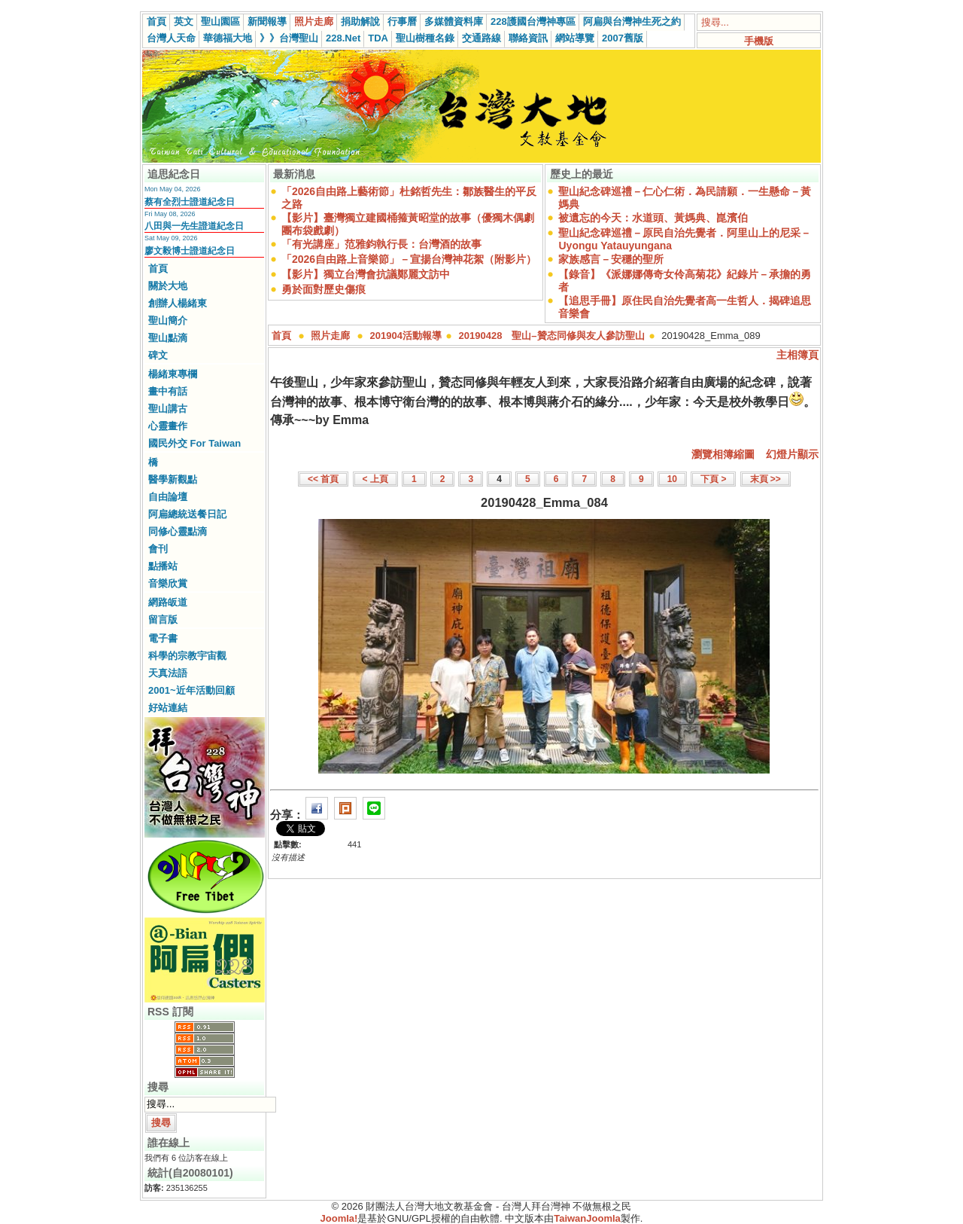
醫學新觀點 (172, 479)
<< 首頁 (323, 479)
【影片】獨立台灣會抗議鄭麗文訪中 (365, 274)
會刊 (158, 548)
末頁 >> (765, 479)
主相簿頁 (797, 355)
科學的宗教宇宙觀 (187, 655)
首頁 (156, 21)
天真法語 (167, 673)
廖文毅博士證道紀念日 (189, 251)
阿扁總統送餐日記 (187, 514)
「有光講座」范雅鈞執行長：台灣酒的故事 (381, 244)
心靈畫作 (167, 426)
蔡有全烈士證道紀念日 (189, 202)
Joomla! (339, 1218)
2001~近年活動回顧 (191, 690)
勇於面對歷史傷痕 (323, 289)
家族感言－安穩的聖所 (611, 259)
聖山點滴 (167, 337)
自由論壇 (167, 496)
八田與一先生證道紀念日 (194, 226)
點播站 (163, 566)
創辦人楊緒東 (177, 303)
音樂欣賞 (167, 583)
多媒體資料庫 (453, 21)
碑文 (158, 355)
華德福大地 (227, 38)
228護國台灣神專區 (533, 21)
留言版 (163, 619)
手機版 (758, 41)
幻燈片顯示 (792, 454)
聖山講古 (167, 408)
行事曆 (402, 21)
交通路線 (481, 38)
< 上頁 (375, 479)
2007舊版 (622, 38)
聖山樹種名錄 (425, 38)
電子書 (163, 638)
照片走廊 (313, 21)
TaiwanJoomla (587, 1218)
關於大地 (167, 286)
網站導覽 (574, 38)
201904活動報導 (406, 335)
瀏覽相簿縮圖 (723, 454)
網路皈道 (167, 602)
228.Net (343, 38)
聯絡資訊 (528, 38)
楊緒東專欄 (172, 374)
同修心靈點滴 (177, 531)
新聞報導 (267, 21)
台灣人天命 (171, 38)
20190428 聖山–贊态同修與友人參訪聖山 (552, 335)
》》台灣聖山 (289, 38)
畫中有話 (167, 391)
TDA (378, 38)
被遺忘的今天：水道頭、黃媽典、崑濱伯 (653, 218)
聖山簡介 (167, 320)
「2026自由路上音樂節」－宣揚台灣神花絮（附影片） (408, 259)
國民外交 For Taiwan (194, 443)
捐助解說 (360, 21)
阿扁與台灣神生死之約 (632, 21)
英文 (183, 21)
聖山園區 (220, 21)
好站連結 (167, 707)
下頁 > (713, 479)
